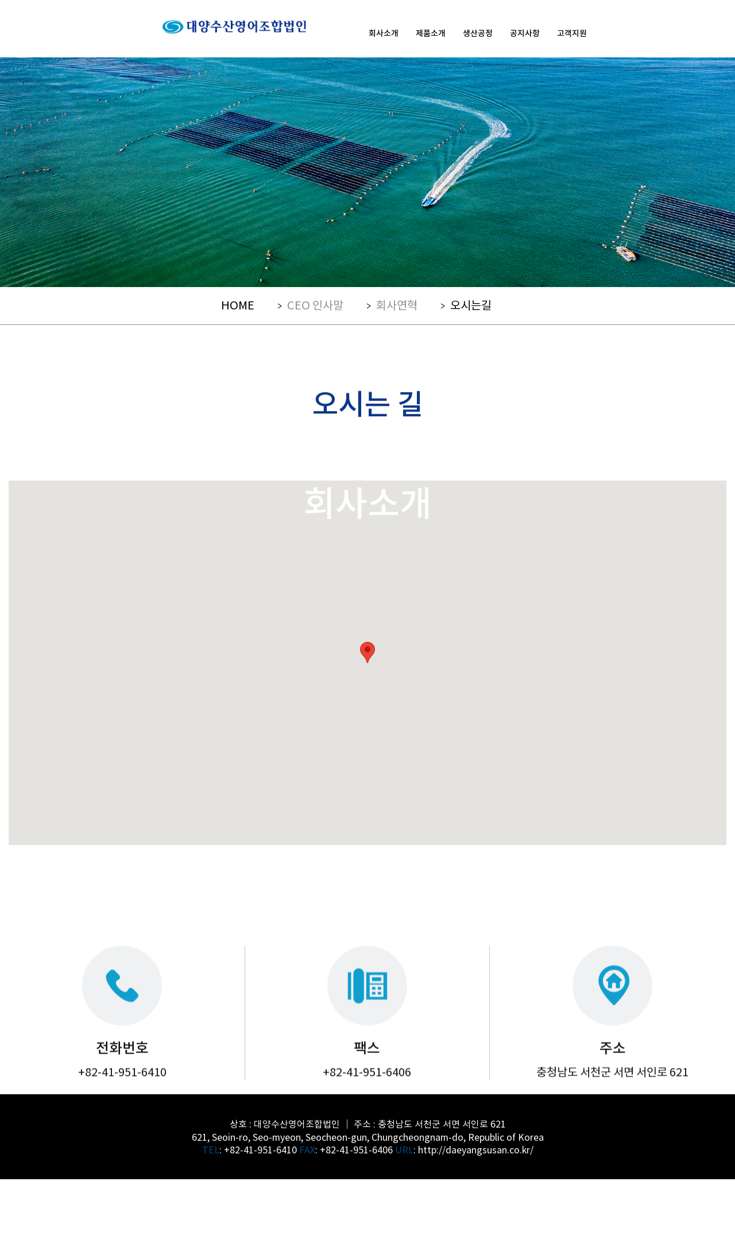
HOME (237, 304)
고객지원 (572, 32)
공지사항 (525, 32)
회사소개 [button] (384, 32)
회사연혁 (396, 304)
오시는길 (471, 304)
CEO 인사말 (315, 304)
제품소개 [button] (431, 32)
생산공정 (478, 32)
